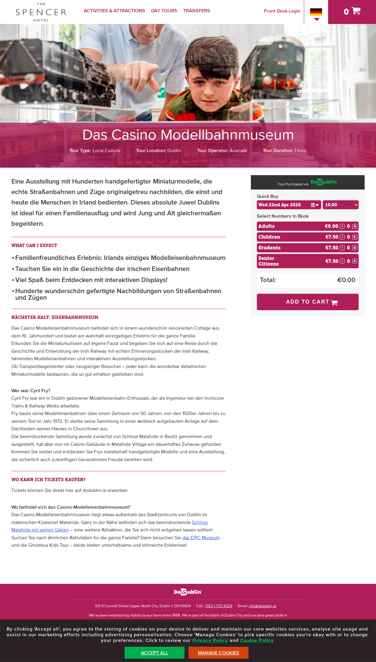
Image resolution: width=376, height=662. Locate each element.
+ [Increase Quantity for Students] (354, 248)
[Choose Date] (289, 204)
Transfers (196, 10)
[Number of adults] (348, 226)
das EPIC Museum (201, 537)
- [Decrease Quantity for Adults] (342, 226)
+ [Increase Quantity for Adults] (355, 226)
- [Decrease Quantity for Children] (342, 237)
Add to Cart (308, 302)
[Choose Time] (341, 204)
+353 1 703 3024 (218, 606)
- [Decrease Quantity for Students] (342, 248)
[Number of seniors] (348, 261)
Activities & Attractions (114, 10)
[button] (314, 204)
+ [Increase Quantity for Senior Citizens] (354, 261)
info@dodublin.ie (262, 606)
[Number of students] (348, 248)
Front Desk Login (282, 11)
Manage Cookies (218, 653)
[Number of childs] (348, 237)
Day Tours (164, 10)
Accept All (154, 653)
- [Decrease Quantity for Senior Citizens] (342, 261)
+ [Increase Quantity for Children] (354, 237)
